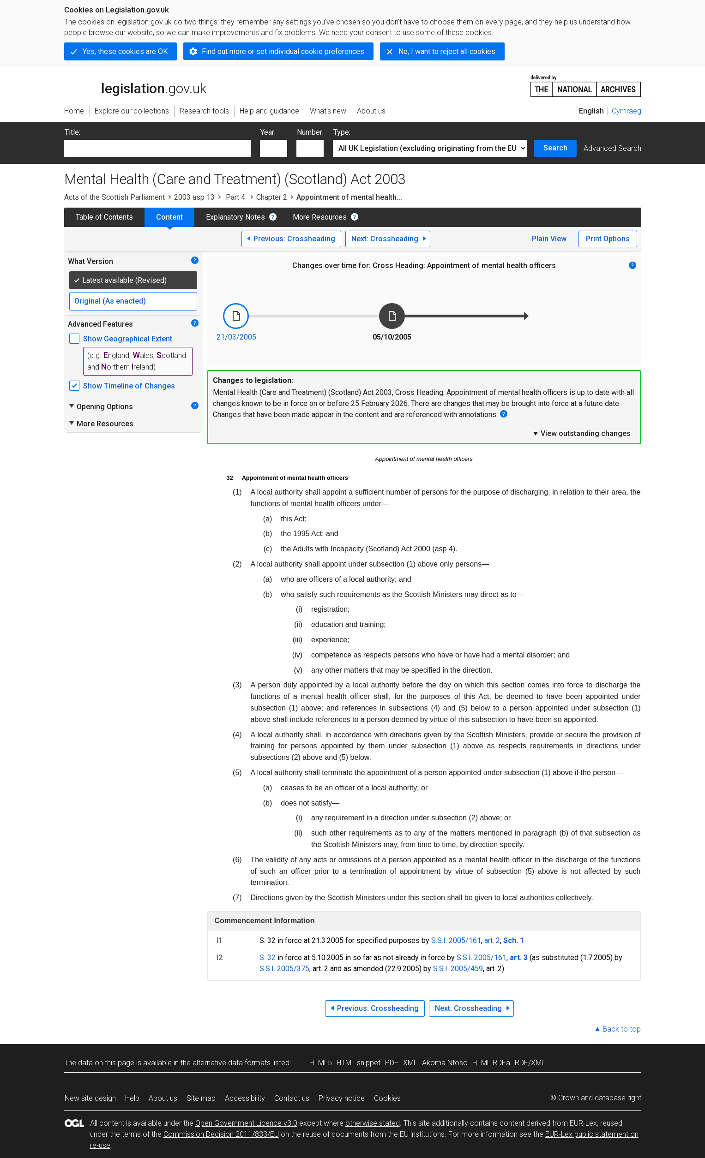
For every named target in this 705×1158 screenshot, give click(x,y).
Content (169, 217)
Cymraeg (626, 111)
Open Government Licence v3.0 (246, 1123)
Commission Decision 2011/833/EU (221, 1134)
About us (163, 1098)
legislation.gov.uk (135, 85)
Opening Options (100, 406)
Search (555, 147)
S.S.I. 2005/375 (284, 968)
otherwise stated (372, 1123)
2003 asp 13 (194, 197)
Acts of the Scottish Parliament (114, 197)
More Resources (320, 217)
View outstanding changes (581, 433)
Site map (201, 1098)
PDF (391, 1062)
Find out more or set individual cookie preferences (283, 51)
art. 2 (492, 940)
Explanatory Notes (235, 217)
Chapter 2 (271, 197)
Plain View (549, 238)
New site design (90, 1098)
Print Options (608, 238)
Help (132, 1098)
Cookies (387, 1098)
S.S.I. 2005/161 (456, 940)
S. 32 (267, 957)
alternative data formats (232, 1062)
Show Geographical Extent (127, 338)
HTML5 (320, 1062)
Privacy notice (342, 1098)
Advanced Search (612, 148)
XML (410, 1062)
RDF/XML (530, 1062)
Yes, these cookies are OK (125, 51)
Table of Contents (104, 217)
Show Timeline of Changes (129, 386)
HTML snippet (358, 1062)
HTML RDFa (491, 1062)
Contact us (291, 1098)
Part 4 (235, 197)
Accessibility (245, 1098)
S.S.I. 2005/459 (458, 968)
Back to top (622, 1029)
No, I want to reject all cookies (446, 51)
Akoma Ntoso (445, 1062)
